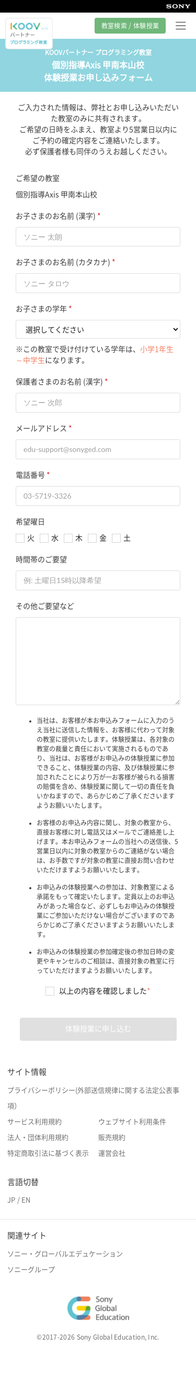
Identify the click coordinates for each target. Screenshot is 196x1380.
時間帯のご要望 (41, 559)
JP (11, 1199)
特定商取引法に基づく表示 (48, 1153)
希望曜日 (30, 521)
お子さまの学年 (41, 308)
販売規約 (111, 1137)
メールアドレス (41, 428)
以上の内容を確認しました (105, 991)
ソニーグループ (31, 1269)
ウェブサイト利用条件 (132, 1121)
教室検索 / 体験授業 (130, 26)
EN (25, 1199)
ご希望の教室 (38, 178)
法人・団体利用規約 (37, 1137)
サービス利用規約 (34, 1121)
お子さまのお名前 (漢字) (56, 216)
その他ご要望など (45, 606)
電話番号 (30, 475)
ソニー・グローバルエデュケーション (65, 1253)
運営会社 (111, 1153)
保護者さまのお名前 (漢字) (59, 381)
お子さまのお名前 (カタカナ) (63, 262)
